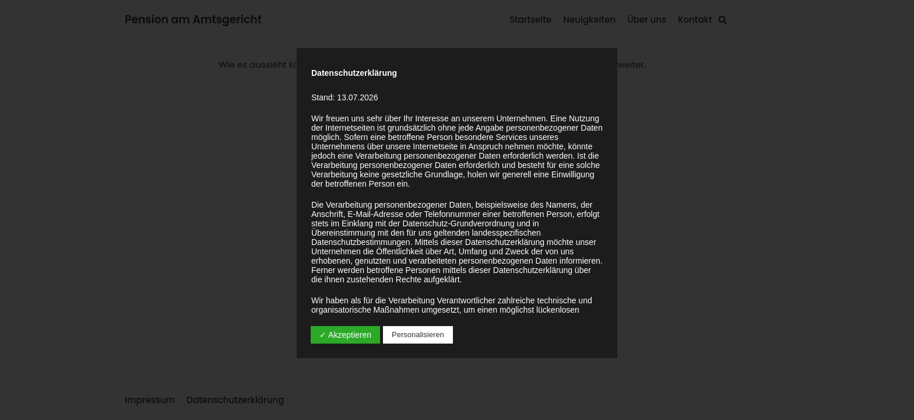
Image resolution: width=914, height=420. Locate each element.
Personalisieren (418, 334)
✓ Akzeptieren (345, 335)
